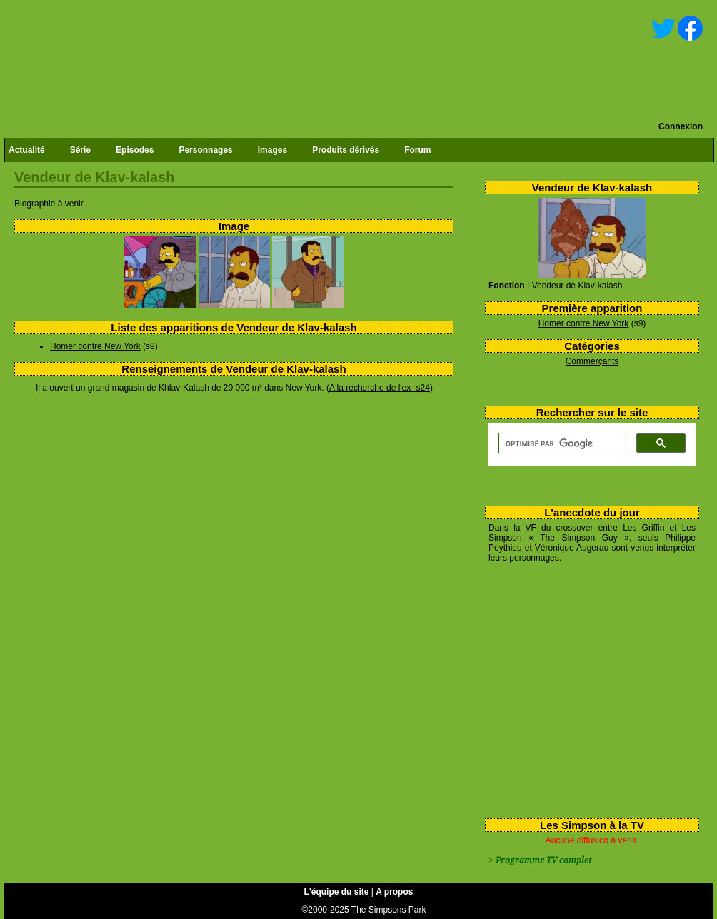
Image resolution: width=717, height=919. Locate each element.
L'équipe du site (336, 892)
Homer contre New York (583, 323)
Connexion (680, 126)
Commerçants (592, 361)
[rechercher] (561, 443)
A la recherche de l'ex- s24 (379, 388)
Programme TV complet (543, 860)
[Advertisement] (586, 688)
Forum (417, 150)
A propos (394, 892)
